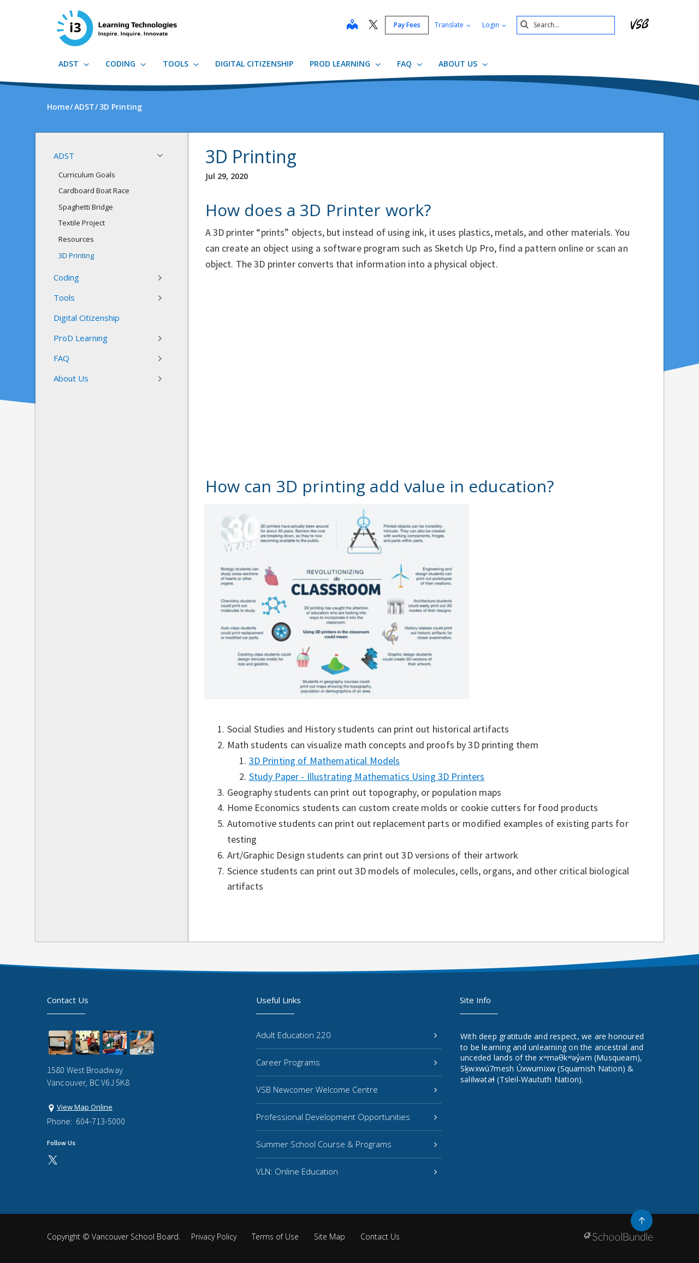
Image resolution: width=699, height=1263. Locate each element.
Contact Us (380, 1236)
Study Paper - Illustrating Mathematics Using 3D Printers (367, 776)
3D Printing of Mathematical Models (324, 760)
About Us (463, 63)
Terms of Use (275, 1236)
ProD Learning (345, 63)
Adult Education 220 (346, 1034)
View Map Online (84, 1107)
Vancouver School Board (135, 1236)
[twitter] (373, 25)
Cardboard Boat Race (93, 190)
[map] (352, 25)
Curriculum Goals (86, 175)
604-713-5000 (100, 1121)
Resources (76, 239)
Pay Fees (407, 24)
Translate (453, 24)
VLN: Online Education (346, 1171)
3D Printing (76, 255)
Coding (125, 63)
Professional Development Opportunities (346, 1116)
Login (494, 24)
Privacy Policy (213, 1236)
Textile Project (81, 223)
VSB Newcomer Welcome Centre (346, 1089)
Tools (181, 63)
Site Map (329, 1236)
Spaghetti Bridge (85, 207)
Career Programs (346, 1062)
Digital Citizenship (254, 63)
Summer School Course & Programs (346, 1144)
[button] (163, 156)
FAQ (409, 63)
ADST (73, 63)
